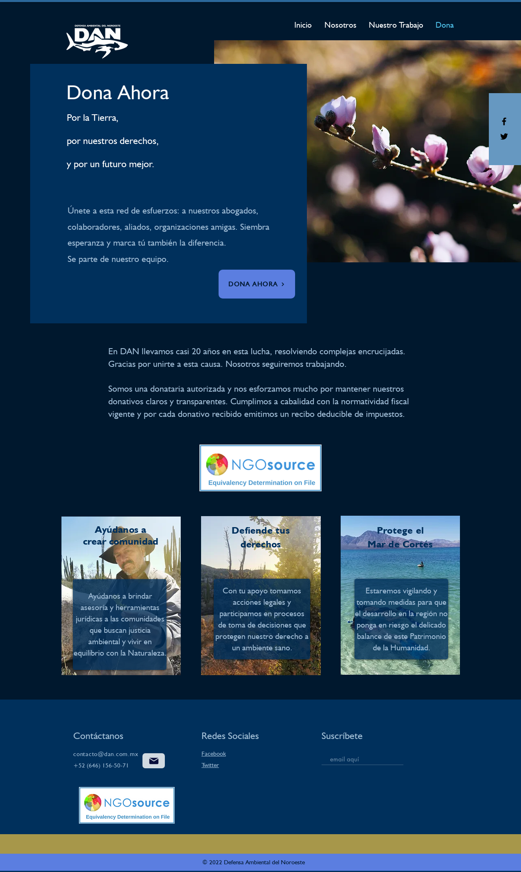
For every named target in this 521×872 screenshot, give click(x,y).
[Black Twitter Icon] (504, 136)
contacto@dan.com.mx (105, 754)
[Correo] (153, 760)
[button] (257, 284)
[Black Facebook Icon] (504, 121)
